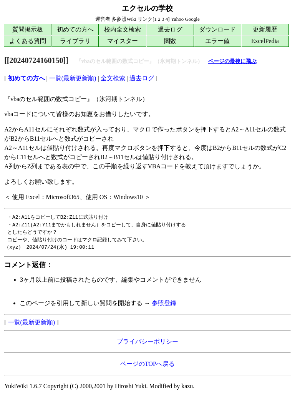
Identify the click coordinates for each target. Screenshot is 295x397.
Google (192, 19)
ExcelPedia (265, 41)
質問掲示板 (27, 29)
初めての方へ (75, 29)
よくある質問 (27, 41)
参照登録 (164, 303)
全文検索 (113, 78)
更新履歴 (265, 29)
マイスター (122, 41)
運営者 (102, 19)
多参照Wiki (123, 19)
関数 (170, 41)
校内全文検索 (122, 29)
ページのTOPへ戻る (147, 363)
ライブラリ (75, 41)
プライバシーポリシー (147, 341)
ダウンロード (217, 29)
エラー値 (217, 41)
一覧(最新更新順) (72, 78)
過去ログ (170, 29)
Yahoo (177, 19)
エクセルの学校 (147, 8)
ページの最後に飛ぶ (232, 61)
